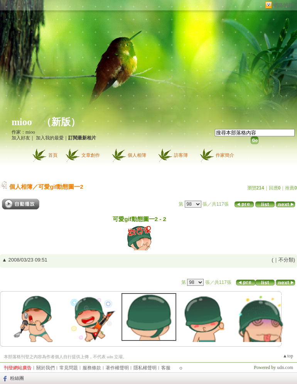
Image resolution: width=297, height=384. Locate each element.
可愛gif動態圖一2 (60, 186)
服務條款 (92, 368)
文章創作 (90, 155)
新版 (61, 122)
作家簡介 (225, 155)
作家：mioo (23, 132)
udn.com (285, 367)
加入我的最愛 (50, 138)
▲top (288, 356)
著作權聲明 (117, 368)
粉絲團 (17, 378)
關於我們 (45, 368)
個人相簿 (137, 155)
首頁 (52, 155)
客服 (165, 368)
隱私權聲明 (145, 368)
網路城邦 (283, 5)
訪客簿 (181, 155)
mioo (22, 122)
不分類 (286, 260)
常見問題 (68, 368)
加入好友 (21, 138)
